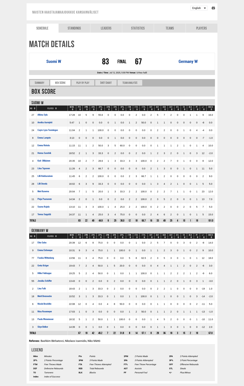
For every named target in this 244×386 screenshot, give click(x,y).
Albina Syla (43, 114)
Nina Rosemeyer (45, 311)
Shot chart (106, 82)
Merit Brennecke (45, 296)
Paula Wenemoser (45, 319)
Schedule (42, 28)
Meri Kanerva (43, 191)
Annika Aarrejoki (45, 122)
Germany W (188, 61)
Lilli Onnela (42, 183)
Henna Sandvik (44, 153)
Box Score (60, 82)
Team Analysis (129, 82)
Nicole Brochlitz (44, 304)
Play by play (82, 82)
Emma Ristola (44, 145)
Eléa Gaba (42, 242)
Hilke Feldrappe (44, 273)
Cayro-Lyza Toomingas (48, 130)
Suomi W (53, 61)
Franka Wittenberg (46, 258)
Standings (74, 28)
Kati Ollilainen (44, 160)
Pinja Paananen (45, 199)
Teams (170, 28)
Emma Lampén (44, 137)
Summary (39, 82)
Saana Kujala (44, 206)
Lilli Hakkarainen (45, 176)
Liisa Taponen (44, 168)
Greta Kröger (43, 265)
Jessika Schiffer (45, 281)
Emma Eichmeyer (45, 250)
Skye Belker (43, 327)
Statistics (138, 28)
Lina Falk (42, 288)
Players (201, 28)
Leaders (106, 28)
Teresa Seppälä (44, 214)
